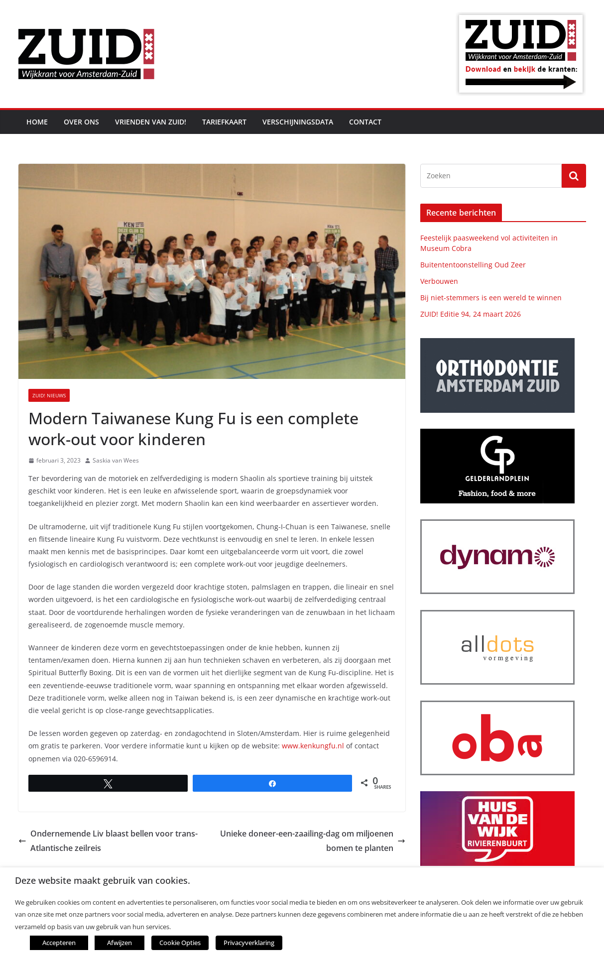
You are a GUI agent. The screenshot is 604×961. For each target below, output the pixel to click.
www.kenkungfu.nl (313, 745)
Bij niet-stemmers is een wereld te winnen (491, 297)
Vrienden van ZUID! (150, 121)
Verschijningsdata (297, 121)
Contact (365, 121)
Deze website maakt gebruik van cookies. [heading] (102, 881)
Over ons (81, 121)
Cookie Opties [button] (177, 943)
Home (37, 121)
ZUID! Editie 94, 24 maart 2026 (470, 314)
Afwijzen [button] (119, 943)
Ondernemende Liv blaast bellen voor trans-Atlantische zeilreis (108, 840)
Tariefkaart (224, 121)
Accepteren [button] (59, 943)
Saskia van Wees (116, 460)
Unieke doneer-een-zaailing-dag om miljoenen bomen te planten (312, 840)
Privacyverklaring (240, 943)
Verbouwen (439, 281)
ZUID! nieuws (49, 395)
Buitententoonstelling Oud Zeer (473, 264)
